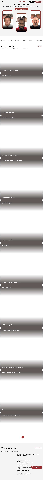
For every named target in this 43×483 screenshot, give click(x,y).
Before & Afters (38, 1)
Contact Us (32, 1)
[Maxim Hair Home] (21, 1)
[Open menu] (2, 1)
